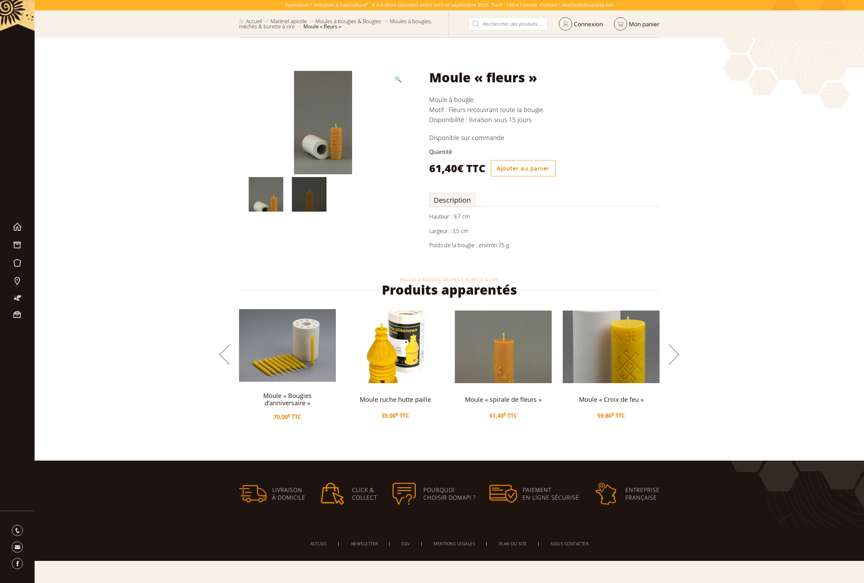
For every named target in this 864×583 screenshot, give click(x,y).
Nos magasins (17, 281)
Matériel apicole (17, 245)
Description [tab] (452, 200)
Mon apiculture (17, 298)
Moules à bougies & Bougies (348, 21)
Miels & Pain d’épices (17, 263)
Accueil (17, 227)
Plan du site (513, 544)
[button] (398, 79)
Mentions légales (454, 544)
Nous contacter (17, 315)
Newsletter (364, 544)
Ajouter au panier (523, 168)
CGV (406, 544)
